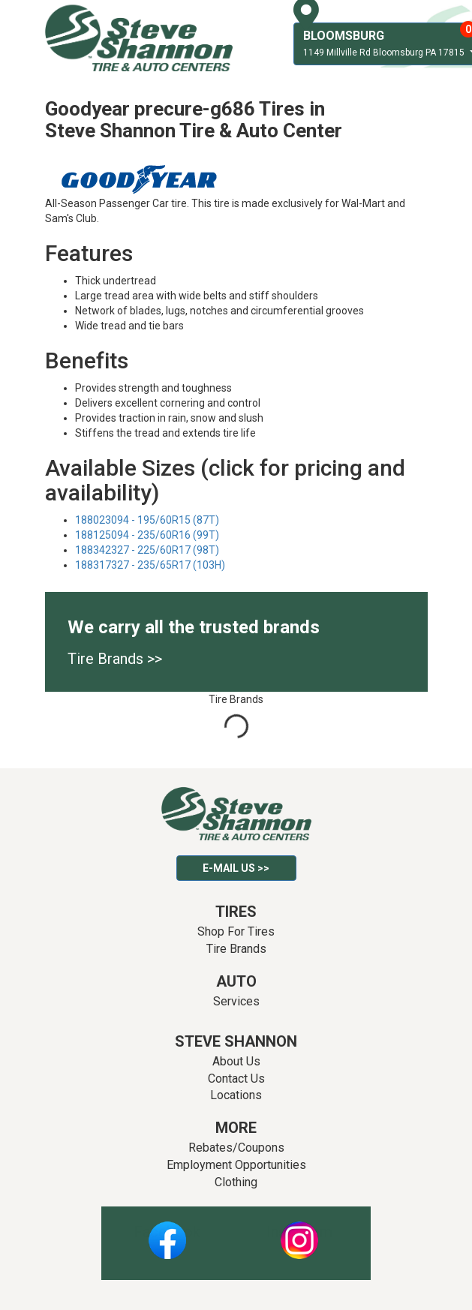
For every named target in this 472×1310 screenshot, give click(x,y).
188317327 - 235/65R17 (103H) (150, 565)
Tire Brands (236, 949)
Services (236, 1001)
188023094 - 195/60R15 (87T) (147, 520)
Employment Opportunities (236, 1165)
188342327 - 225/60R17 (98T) (147, 550)
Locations (236, 1095)
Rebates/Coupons (236, 1147)
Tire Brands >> (115, 659)
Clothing (236, 1182)
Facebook (167, 1232)
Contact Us (236, 1078)
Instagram (299, 1232)
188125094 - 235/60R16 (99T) (147, 535)
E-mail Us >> (236, 868)
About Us (236, 1061)
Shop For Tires (236, 931)
